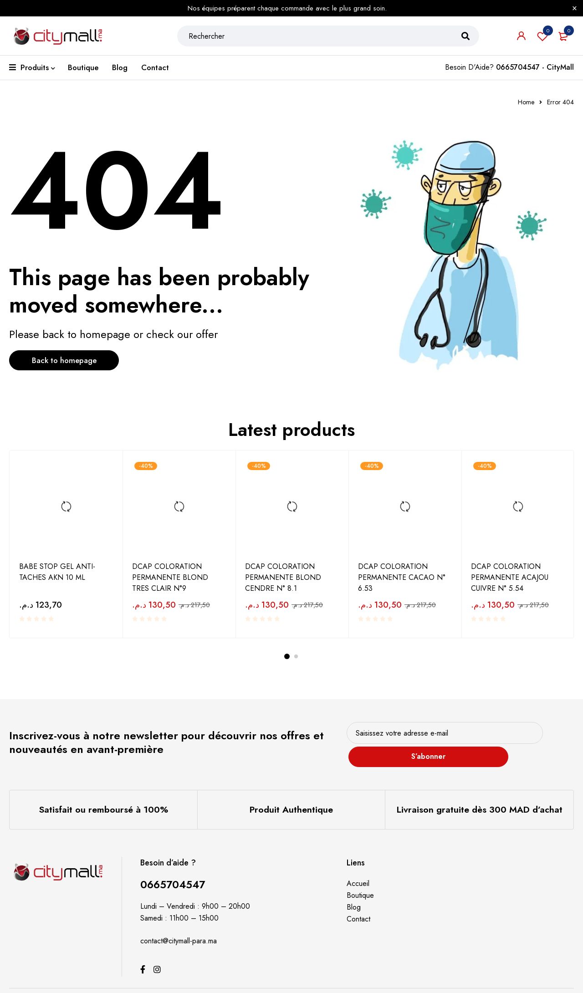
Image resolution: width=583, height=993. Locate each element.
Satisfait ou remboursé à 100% (103, 796)
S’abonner (539, 736)
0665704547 (174, 870)
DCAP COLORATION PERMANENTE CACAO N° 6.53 (401, 577)
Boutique (360, 881)
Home (526, 102)
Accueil (358, 869)
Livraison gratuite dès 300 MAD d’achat (479, 796)
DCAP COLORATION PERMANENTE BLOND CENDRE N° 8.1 (283, 577)
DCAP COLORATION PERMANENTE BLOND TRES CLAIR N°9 (170, 577)
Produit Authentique (291, 796)
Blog (354, 893)
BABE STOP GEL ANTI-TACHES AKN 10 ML (57, 571)
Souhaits (542, 39)
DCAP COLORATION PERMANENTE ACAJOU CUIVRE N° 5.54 (509, 577)
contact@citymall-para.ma (178, 926)
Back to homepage (70, 361)
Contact (358, 905)
